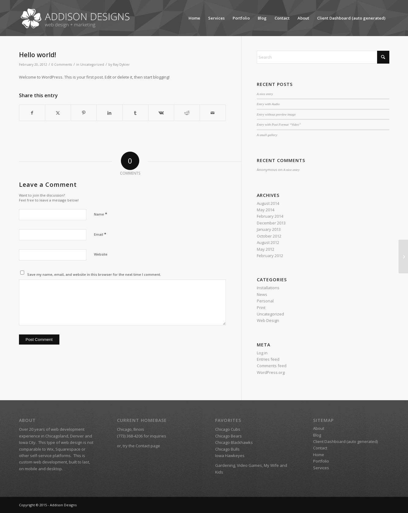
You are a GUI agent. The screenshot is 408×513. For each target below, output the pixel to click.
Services (216, 18)
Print (261, 307)
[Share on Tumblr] (135, 113)
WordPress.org (271, 372)
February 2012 (270, 255)
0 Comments (61, 64)
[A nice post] (403, 256)
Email (100, 234)
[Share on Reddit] (187, 113)
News (262, 294)
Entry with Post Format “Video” (279, 124)
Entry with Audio (268, 104)
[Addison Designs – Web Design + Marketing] (77, 18)
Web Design (268, 320)
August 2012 (268, 242)
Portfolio (241, 18)
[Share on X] (58, 113)
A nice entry (265, 94)
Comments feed (271, 365)
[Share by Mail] (212, 113)
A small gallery (267, 135)
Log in (262, 353)
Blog (262, 18)
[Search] (323, 57)
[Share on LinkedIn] (109, 113)
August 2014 (268, 203)
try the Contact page (141, 445)
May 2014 (265, 209)
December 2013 (271, 223)
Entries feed (268, 359)
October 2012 (269, 236)
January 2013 (269, 229)
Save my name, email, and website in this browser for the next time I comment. (94, 274)
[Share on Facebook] (32, 113)
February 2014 (270, 216)
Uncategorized (92, 64)
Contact (282, 18)
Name (100, 214)
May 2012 (265, 249)
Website (100, 254)
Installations (268, 287)
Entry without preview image (276, 114)
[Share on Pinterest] (83, 113)
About (303, 18)
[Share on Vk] (161, 113)
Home (194, 18)
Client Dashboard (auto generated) (351, 18)
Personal (265, 301)
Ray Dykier (121, 64)
